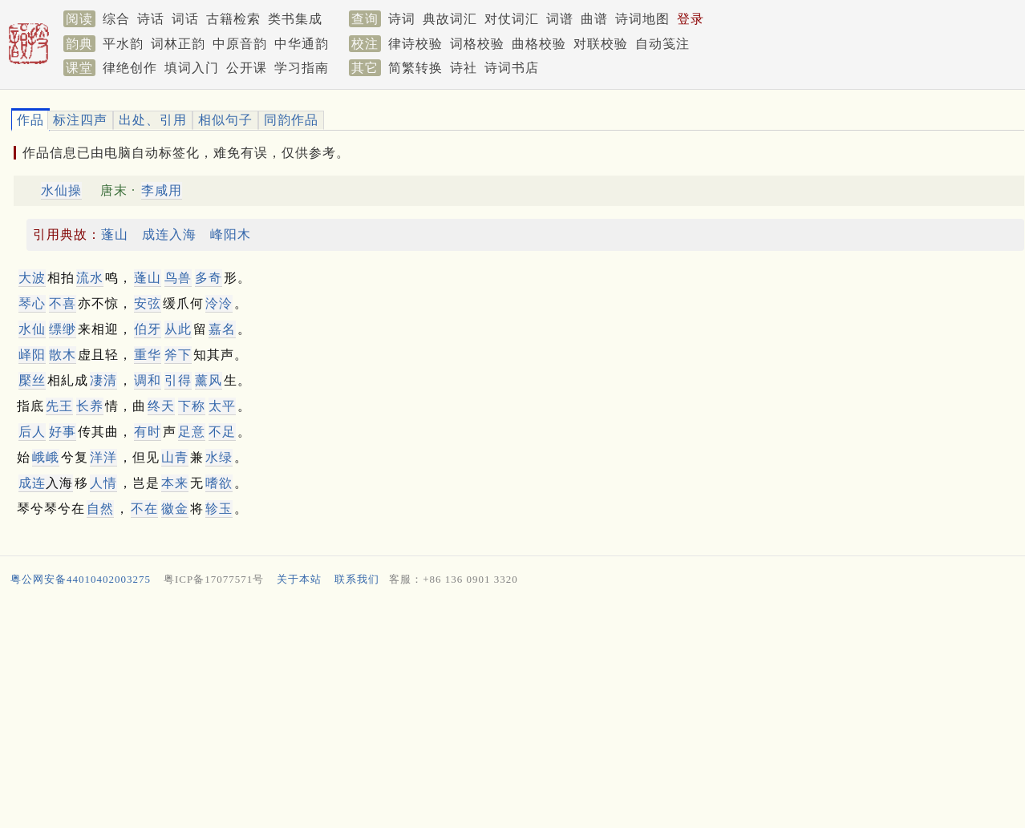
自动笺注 (662, 43)
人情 (103, 483)
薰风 (208, 380)
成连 (32, 483)
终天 (161, 406)
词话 (185, 19)
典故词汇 (450, 19)
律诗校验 (415, 43)
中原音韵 (240, 43)
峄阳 (32, 354)
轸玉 (219, 508)
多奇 (208, 278)
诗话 (150, 19)
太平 (222, 406)
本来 (174, 483)
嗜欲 (219, 483)
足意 (191, 431)
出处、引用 (153, 120)
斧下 (178, 354)
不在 (144, 508)
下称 (191, 406)
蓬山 (114, 234)
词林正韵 (178, 43)
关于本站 (299, 579)
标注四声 (80, 120)
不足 (222, 431)
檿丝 (32, 380)
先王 (59, 406)
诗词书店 (511, 68)
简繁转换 (415, 68)
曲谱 (594, 19)
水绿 (219, 457)
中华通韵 (301, 43)
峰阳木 (230, 234)
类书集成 (295, 19)
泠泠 (219, 303)
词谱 (559, 19)
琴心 (32, 303)
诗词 (401, 19)
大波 (32, 278)
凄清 (103, 380)
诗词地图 (642, 19)
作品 (30, 120)
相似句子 (225, 120)
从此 (178, 329)
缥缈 (62, 329)
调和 (147, 380)
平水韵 (123, 43)
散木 (62, 354)
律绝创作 (130, 68)
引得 (178, 380)
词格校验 (477, 43)
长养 (89, 406)
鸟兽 (178, 278)
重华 (147, 354)
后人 (32, 431)
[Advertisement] (488, 711)
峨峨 (45, 457)
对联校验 (600, 43)
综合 (116, 19)
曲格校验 (539, 43)
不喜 (62, 303)
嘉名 (222, 329)
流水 (89, 278)
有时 (147, 431)
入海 (45, 483)
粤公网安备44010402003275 (80, 579)
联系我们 (356, 579)
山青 (174, 457)
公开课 (246, 68)
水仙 (32, 329)
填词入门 (191, 68)
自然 (100, 508)
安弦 (147, 303)
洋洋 (103, 457)
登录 (690, 19)
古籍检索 (233, 19)
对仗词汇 (511, 19)
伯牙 (147, 329)
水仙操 (61, 190)
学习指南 (301, 68)
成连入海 (169, 234)
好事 (62, 431)
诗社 (463, 68)
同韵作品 (291, 120)
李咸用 (161, 190)
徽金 (174, 508)
